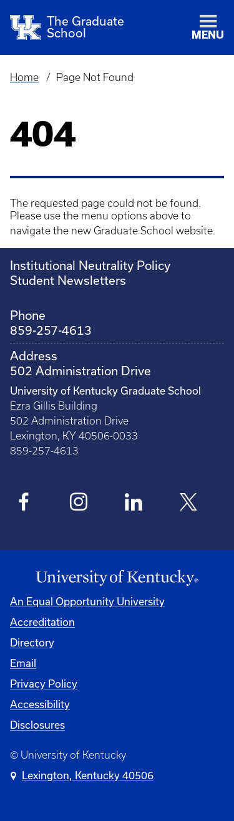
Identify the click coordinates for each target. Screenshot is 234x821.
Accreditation (42, 622)
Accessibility (40, 704)
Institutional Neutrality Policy (90, 265)
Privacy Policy (43, 683)
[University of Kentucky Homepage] (117, 578)
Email (23, 663)
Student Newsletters (68, 280)
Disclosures (37, 725)
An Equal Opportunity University (87, 601)
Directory (32, 642)
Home (24, 77)
